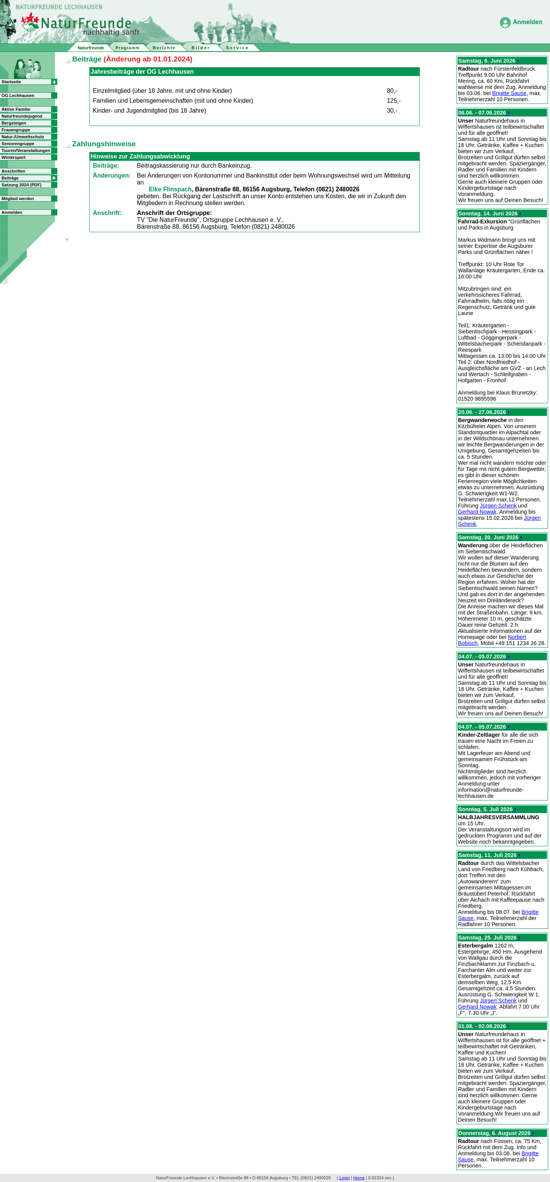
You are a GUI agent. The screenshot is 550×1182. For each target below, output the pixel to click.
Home (359, 1178)
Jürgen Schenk (498, 506)
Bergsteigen (14, 123)
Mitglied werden (18, 198)
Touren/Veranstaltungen (26, 150)
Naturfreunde (91, 47)
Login (345, 1178)
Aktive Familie (16, 109)
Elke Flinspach (170, 189)
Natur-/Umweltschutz (23, 136)
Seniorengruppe (18, 143)
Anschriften (13, 171)
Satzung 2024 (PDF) (21, 185)
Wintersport (14, 157)
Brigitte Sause (509, 93)
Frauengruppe (16, 130)
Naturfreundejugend (22, 116)
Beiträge (10, 178)
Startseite (11, 81)
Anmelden (527, 22)
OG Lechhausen (18, 95)
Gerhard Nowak (477, 512)
